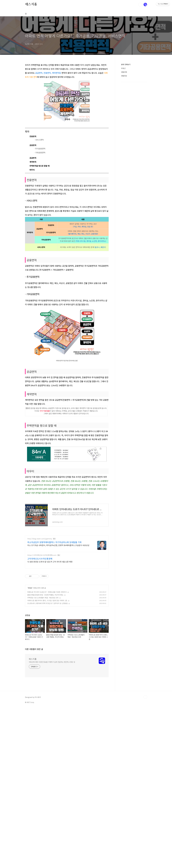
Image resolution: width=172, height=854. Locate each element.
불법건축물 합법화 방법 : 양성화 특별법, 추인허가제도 (45, 690)
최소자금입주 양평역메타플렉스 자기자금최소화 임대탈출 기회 (54, 637)
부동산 (30, 683)
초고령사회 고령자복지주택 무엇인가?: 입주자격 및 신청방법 (47, 698)
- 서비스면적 (39, 203)
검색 (140, 4)
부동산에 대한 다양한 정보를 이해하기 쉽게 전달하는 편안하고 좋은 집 (52, 807)
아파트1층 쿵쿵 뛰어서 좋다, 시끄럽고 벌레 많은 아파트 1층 (47, 695)
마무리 (32, 233)
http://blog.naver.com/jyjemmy (39, 634)
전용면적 (33, 199)
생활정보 (124, 76)
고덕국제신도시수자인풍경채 (39, 653)
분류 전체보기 (125, 64)
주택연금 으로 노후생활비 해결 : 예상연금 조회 (42, 693)
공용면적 (33, 208)
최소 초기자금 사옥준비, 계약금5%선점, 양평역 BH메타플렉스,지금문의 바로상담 (58, 640)
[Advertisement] (67, 79)
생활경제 (124, 72)
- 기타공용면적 (39, 216)
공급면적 (33, 221)
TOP (145, 842)
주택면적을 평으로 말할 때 (40, 229)
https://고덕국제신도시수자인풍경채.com (41, 650)
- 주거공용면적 (39, 212)
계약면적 (33, 225)
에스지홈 (31, 4)
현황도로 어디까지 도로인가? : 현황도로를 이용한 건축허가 (47, 687)
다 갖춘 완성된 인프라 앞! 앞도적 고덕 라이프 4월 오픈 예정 (49, 656)
